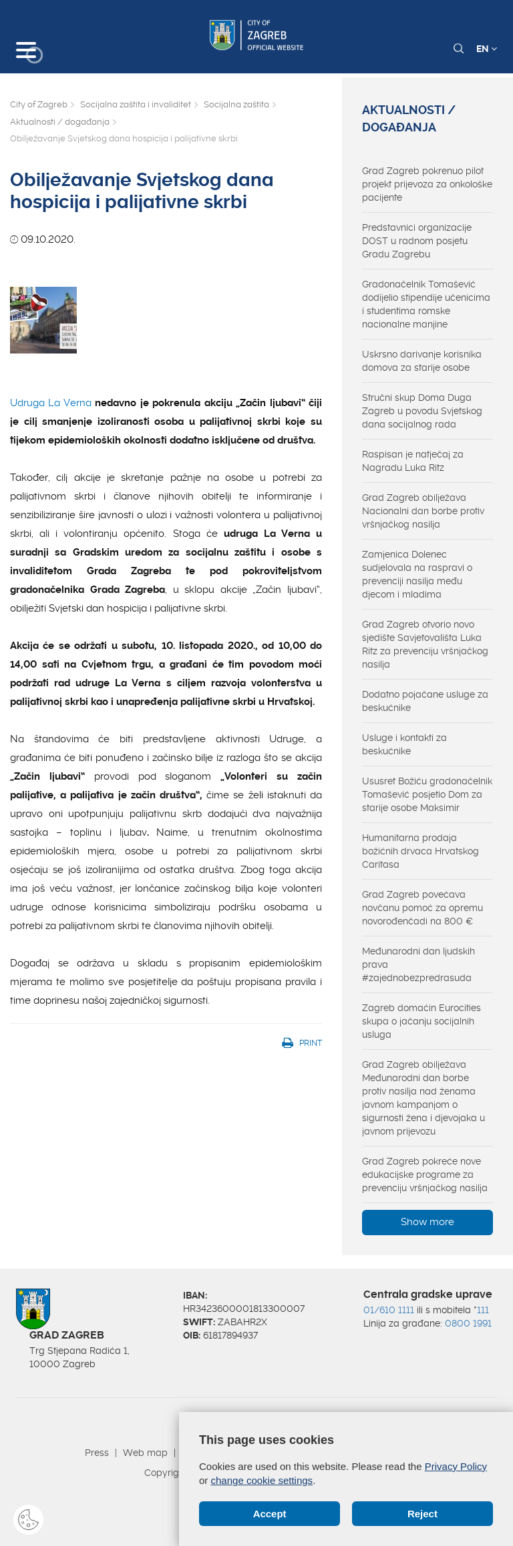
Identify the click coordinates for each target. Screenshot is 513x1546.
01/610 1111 (388, 1310)
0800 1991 (468, 1323)
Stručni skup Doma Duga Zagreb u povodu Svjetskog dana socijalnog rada (422, 411)
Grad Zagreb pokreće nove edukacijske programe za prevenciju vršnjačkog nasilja (425, 1174)
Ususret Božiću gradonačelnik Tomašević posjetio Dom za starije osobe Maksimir (427, 794)
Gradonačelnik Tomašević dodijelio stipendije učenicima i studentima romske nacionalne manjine (426, 304)
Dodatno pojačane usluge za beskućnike (425, 701)
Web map (145, 1452)
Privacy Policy (456, 1466)
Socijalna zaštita (236, 104)
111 (483, 1310)
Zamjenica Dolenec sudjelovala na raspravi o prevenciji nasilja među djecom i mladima (417, 574)
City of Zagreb (38, 104)
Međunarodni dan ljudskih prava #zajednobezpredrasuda (418, 964)
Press (97, 1452)
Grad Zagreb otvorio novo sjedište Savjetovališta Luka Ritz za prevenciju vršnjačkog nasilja (425, 644)
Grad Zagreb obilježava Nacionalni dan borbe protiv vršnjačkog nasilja (423, 511)
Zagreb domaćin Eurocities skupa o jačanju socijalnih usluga (421, 1021)
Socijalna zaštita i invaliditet (135, 104)
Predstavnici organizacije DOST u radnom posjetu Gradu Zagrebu (417, 240)
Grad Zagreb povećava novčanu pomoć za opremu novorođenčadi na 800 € (422, 907)
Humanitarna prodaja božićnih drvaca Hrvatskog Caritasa (420, 851)
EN (486, 48)
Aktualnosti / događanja (60, 122)
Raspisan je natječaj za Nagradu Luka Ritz (413, 461)
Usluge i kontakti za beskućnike (404, 744)
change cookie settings (262, 1480)
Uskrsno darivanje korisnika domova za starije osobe (422, 361)
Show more (427, 1222)
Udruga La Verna (51, 403)
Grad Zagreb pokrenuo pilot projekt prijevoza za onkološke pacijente (427, 184)
